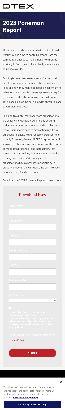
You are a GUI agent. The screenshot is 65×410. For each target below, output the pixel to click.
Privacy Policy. (16, 339)
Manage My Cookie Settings (32, 404)
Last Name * (16, 220)
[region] (32, 393)
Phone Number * (19, 280)
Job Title (14, 265)
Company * (15, 235)
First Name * (17, 205)
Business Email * (19, 250)
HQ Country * (17, 295)
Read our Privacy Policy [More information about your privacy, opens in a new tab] (25, 397)
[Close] (61, 382)
